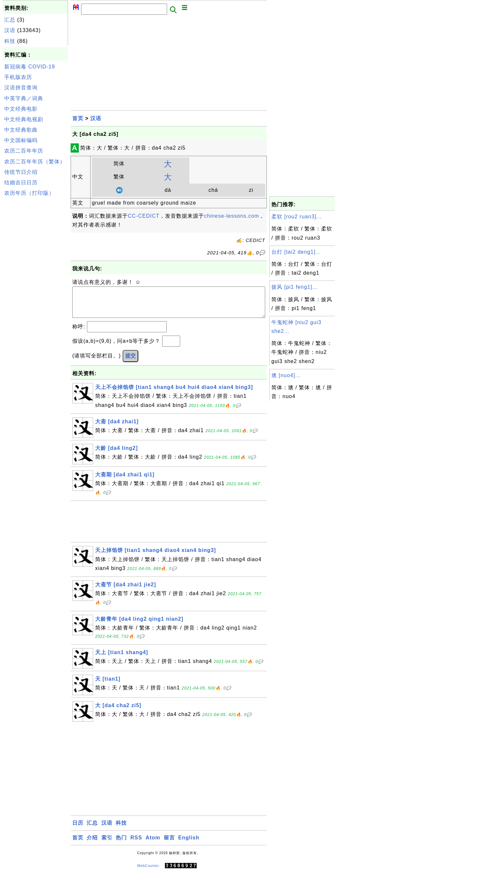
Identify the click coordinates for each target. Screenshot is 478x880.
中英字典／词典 (23, 98)
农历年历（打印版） (29, 193)
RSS (136, 844)
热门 (121, 844)
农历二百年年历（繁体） (34, 161)
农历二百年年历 (23, 151)
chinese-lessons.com (231, 216)
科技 (9, 41)
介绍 (92, 844)
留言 (169, 844)
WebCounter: (148, 872)
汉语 (9, 30)
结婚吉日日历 (21, 182)
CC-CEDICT (144, 216)
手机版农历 (18, 77)
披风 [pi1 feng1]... (294, 287)
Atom (152, 844)
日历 (77, 829)
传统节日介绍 (21, 172)
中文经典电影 (21, 109)
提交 (130, 362)
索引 (106, 844)
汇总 (9, 20)
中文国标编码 (21, 140)
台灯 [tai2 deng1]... (296, 252)
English (188, 844)
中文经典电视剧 (23, 119)
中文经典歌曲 (21, 130)
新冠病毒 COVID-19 (29, 66)
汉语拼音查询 (21, 87)
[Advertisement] (35, 297)
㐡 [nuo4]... (285, 375)
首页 (77, 118)
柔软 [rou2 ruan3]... (296, 216)
